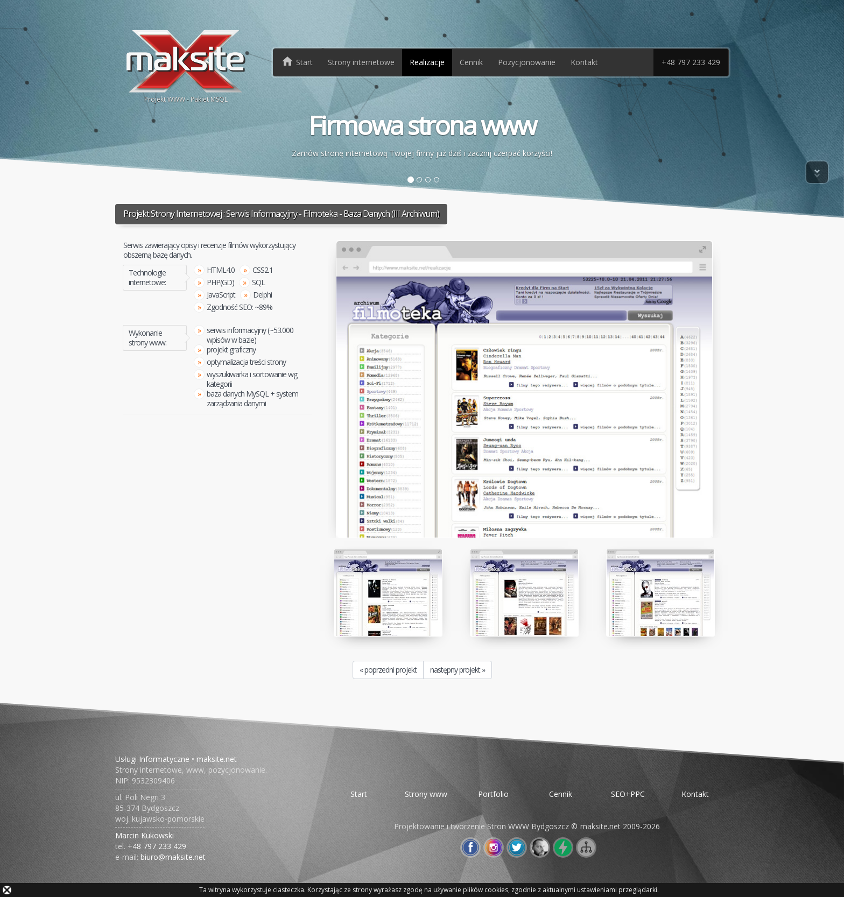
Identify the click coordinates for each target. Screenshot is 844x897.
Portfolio (493, 794)
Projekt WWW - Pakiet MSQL (186, 65)
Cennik (471, 62)
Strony (361, 62)
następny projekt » (457, 670)
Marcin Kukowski (144, 835)
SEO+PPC (628, 794)
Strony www (426, 794)
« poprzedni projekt (388, 670)
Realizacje (427, 62)
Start (358, 794)
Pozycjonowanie (526, 62)
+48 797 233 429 (691, 62)
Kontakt (584, 62)
